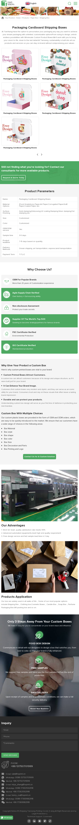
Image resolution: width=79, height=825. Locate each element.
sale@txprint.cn (18, 774)
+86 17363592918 (21, 792)
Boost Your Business (39, 709)
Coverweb (47, 817)
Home (18, 18)
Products (25, 18)
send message (10, 755)
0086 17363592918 (24, 788)
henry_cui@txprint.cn (21, 795)
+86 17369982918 (21, 802)
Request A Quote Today (13, 178)
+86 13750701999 (22, 766)
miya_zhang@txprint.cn (22, 784)
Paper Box (34, 18)
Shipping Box (44, 18)
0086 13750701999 (24, 777)
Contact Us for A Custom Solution (39, 457)
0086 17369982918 (24, 799)
